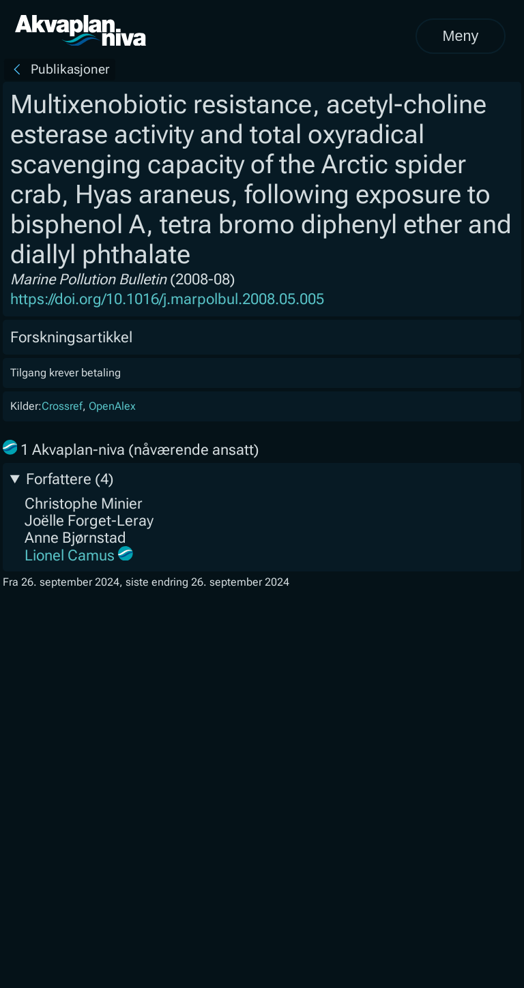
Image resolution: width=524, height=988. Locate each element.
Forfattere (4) (70, 479)
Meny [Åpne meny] (460, 35)
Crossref (62, 406)
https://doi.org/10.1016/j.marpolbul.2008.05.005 (167, 299)
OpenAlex (112, 406)
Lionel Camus (70, 555)
